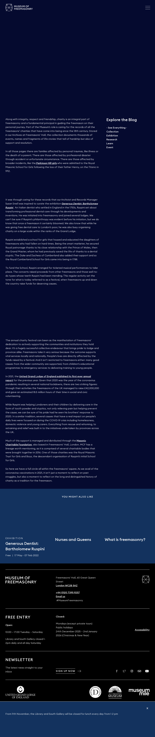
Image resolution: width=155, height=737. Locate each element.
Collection (112, 131)
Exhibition (112, 135)
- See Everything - (116, 128)
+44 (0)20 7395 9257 (68, 592)
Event (109, 147)
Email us (60, 596)
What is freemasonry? (125, 540)
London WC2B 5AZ (67, 585)
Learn (109, 143)
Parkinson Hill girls (46, 163)
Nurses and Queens (73, 540)
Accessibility (142, 630)
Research (111, 139)
